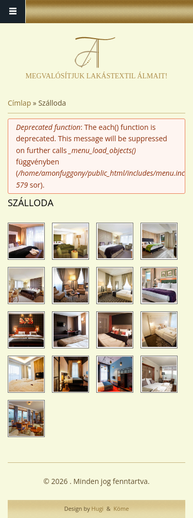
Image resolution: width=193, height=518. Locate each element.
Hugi (96, 508)
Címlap (19, 103)
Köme (120, 508)
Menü (13, 11)
